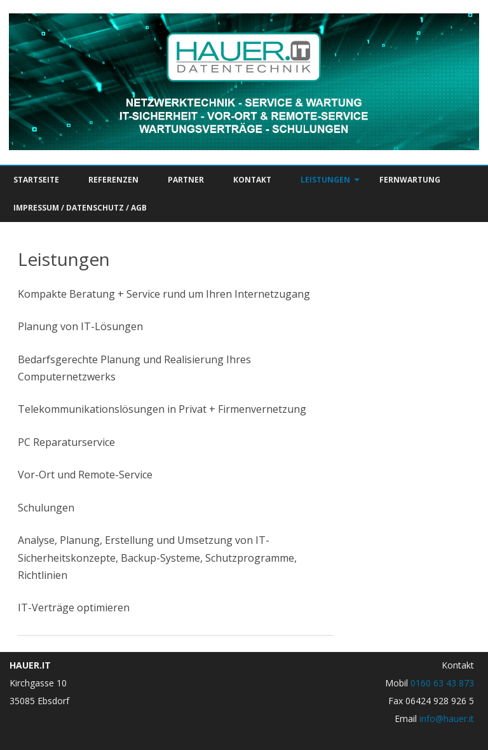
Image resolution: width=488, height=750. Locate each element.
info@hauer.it (446, 718)
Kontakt (252, 179)
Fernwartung (409, 179)
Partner (186, 179)
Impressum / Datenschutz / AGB (80, 207)
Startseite (36, 179)
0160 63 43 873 (442, 683)
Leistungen (325, 179)
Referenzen (113, 179)
